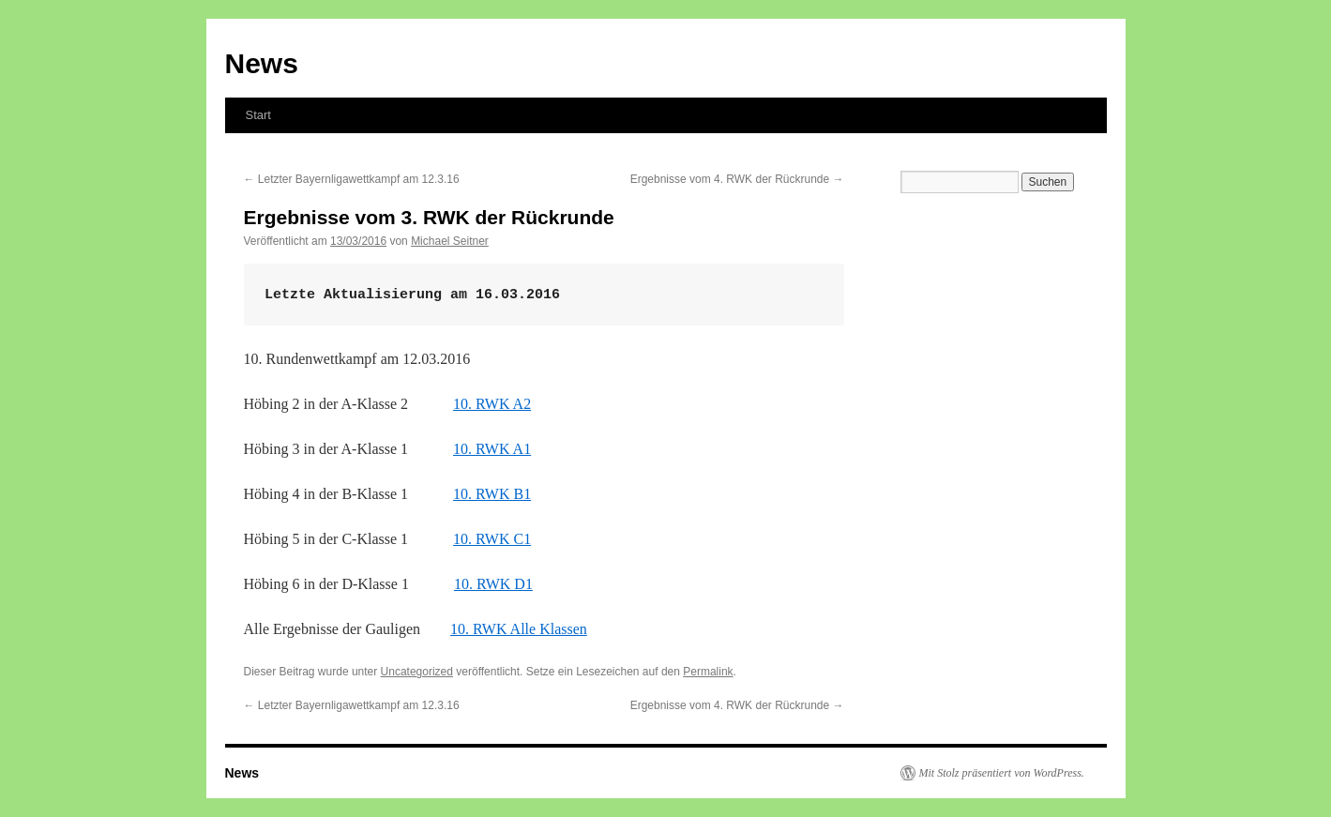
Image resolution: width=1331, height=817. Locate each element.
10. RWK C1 (492, 539)
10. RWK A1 (492, 449)
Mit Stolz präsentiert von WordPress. (1001, 772)
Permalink (708, 671)
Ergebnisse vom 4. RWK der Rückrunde (737, 179)
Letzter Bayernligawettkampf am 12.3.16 (352, 179)
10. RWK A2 (492, 404)
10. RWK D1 (493, 584)
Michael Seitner (450, 241)
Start (258, 115)
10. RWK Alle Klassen (518, 629)
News (261, 63)
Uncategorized (417, 671)
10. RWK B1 (492, 494)
